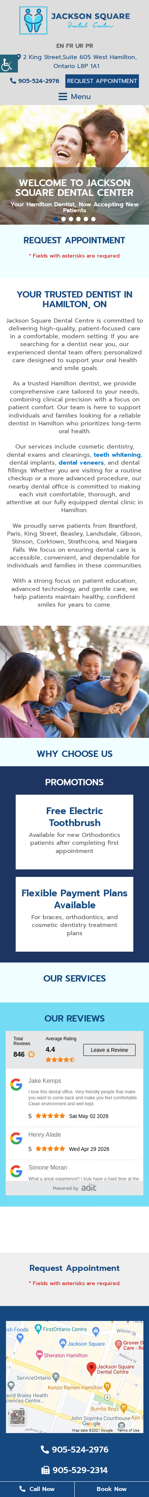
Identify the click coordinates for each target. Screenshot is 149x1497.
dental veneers (81, 462)
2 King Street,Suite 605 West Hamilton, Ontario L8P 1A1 (76, 62)
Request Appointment (102, 81)
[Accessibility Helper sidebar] (9, 64)
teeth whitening (117, 454)
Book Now (112, 1489)
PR (89, 45)
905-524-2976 (34, 81)
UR (79, 45)
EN (60, 45)
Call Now (37, 1489)
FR (69, 45)
